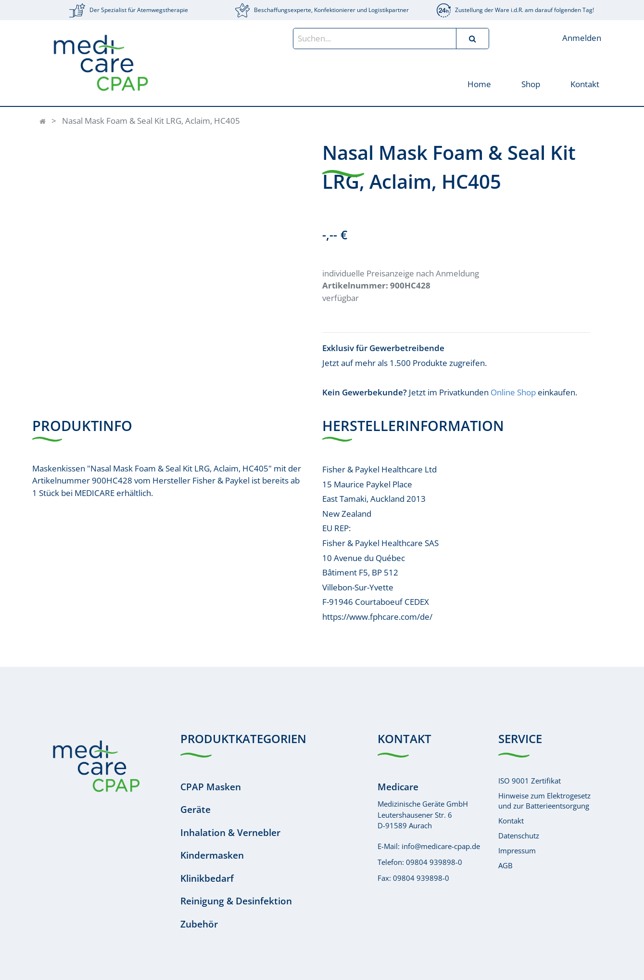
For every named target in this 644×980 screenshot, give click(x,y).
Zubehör (199, 924)
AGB (505, 865)
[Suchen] (472, 38)
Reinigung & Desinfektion (236, 901)
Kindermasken (212, 855)
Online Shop (513, 392)
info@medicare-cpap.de (441, 846)
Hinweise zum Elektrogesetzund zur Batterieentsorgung (544, 800)
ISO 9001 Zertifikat (529, 780)
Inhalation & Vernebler (230, 832)
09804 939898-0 (434, 862)
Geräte (195, 809)
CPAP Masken (210, 787)
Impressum (517, 850)
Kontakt (511, 820)
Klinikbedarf (207, 878)
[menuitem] (479, 83)
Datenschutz (518, 835)
